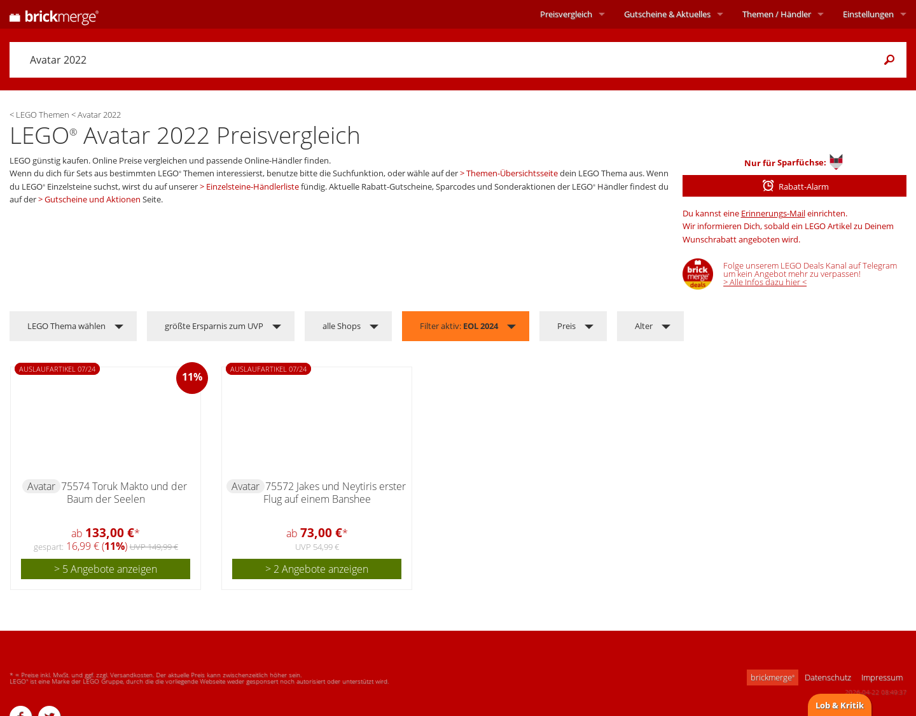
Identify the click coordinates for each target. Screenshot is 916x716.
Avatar (41, 486)
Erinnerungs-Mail (773, 213)
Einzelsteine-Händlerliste (252, 186)
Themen (776, 14)
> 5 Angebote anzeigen (105, 569)
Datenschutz (828, 677)
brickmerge (773, 677)
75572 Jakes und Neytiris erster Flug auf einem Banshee (334, 492)
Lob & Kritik (839, 705)
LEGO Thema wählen (66, 326)
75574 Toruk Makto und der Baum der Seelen (124, 492)
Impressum (882, 677)
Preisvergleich (566, 14)
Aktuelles (667, 14)
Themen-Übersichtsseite (512, 173)
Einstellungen (868, 14)
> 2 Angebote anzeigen (316, 569)
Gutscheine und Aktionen (93, 199)
